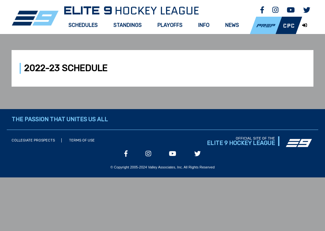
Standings (127, 25)
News (232, 25)
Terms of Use (82, 140)
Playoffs (169, 25)
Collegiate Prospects (33, 140)
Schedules (83, 25)
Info (203, 25)
